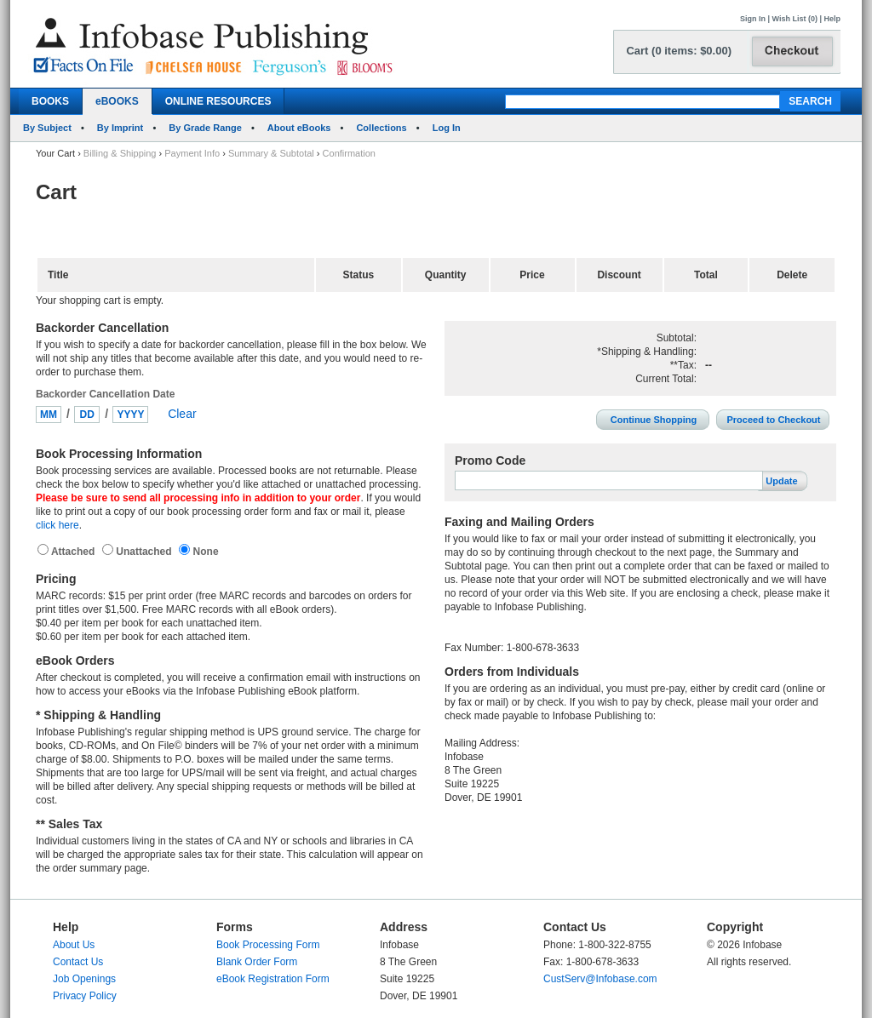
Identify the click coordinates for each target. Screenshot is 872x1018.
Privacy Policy (85, 996)
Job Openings (84, 979)
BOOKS (50, 101)
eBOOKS (117, 101)
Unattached (145, 552)
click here (57, 525)
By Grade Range (205, 128)
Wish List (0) (795, 18)
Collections (381, 128)
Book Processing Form (267, 945)
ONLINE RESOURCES (218, 101)
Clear (182, 413)
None (204, 552)
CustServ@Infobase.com (600, 979)
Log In (447, 128)
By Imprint (120, 128)
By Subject (47, 128)
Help (831, 18)
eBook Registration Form (273, 979)
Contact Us (78, 962)
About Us (74, 945)
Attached (74, 552)
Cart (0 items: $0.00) (678, 50)
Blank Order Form (256, 962)
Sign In (753, 18)
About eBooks (299, 128)
